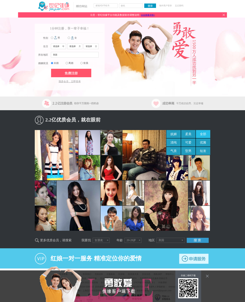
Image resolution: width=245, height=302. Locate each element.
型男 (188, 151)
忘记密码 (179, 5)
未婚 (56, 63)
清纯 (173, 142)
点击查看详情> (148, 15)
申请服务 (193, 259)
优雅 (203, 142)
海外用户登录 (165, 5)
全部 (203, 134)
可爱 (188, 142)
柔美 (188, 134)
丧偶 (85, 63)
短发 (203, 151)
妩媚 (173, 134)
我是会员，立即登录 (70, 81)
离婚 (70, 63)
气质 (173, 151)
